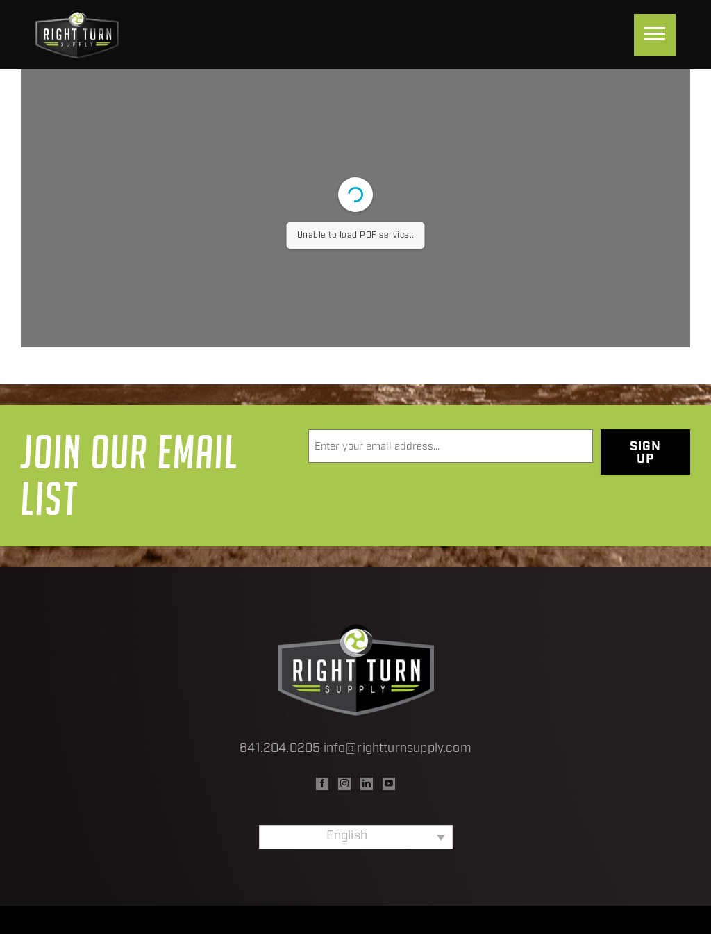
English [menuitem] (346, 836)
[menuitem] (356, 837)
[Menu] (655, 35)
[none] (356, 837)
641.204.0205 (280, 748)
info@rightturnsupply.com (397, 748)
